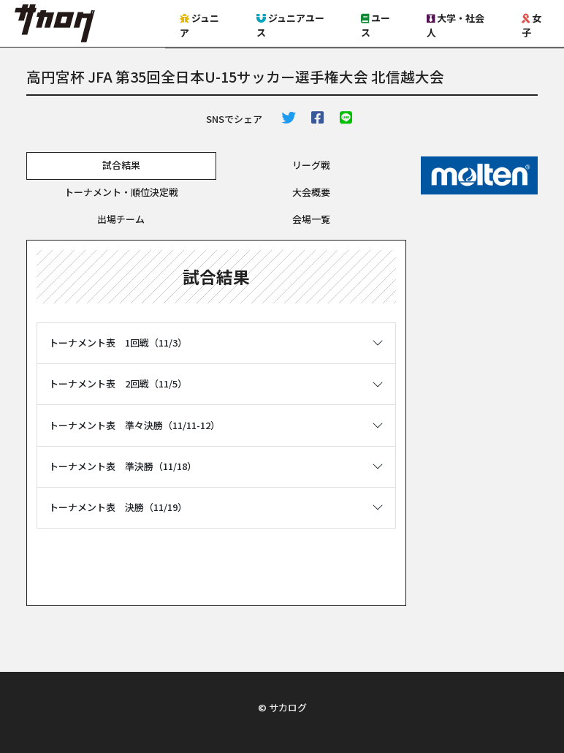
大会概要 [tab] (311, 192)
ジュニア (199, 25)
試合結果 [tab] (121, 165)
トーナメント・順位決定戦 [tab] (121, 192)
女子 (531, 25)
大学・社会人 (455, 25)
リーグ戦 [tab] (311, 165)
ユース (375, 25)
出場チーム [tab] (121, 219)
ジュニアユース (290, 25)
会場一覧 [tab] (311, 219)
